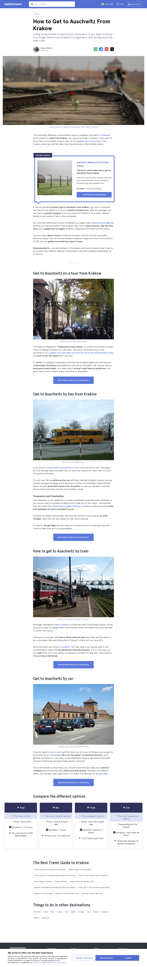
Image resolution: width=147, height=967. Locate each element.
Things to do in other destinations (61, 905)
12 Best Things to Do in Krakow (79, 869)
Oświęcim (105, 135)
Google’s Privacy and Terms (55, 962)
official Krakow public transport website (70, 506)
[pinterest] (106, 49)
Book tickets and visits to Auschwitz (73, 665)
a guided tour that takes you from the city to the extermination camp (80, 353)
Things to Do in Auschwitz (43, 893)
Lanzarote (45, 918)
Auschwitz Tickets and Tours (92, 893)
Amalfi (73, 912)
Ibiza (66, 912)
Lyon (88, 912)
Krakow (37, 14)
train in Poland (61, 624)
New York (37, 912)
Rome (46, 912)
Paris (52, 912)
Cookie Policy (37, 962)
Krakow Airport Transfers (43, 881)
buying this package (101, 223)
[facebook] (101, 49)
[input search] (52, 4)
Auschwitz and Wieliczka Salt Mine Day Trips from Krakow (54, 887)
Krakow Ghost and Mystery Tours (82, 881)
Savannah (105, 912)
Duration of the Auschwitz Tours (67, 893)
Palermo (96, 912)
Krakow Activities (61, 881)
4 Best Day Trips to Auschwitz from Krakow (50, 869)
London (59, 912)
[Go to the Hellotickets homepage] (13, 4)
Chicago (81, 912)
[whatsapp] (95, 49)
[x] (112, 49)
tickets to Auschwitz (62, 467)
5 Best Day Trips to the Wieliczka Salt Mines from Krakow (55, 875)
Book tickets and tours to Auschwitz (73, 380)
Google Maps (102, 773)
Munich (36, 918)
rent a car (55, 752)
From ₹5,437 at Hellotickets (94, 195)
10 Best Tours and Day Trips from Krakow (93, 875)
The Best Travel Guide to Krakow (61, 862)
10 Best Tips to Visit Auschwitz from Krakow (94, 887)
